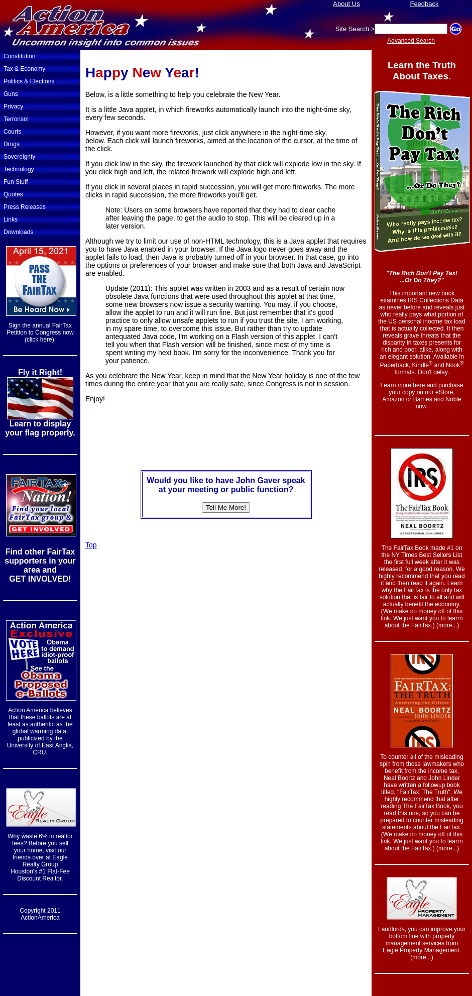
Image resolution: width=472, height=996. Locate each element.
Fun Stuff (40, 180)
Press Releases (40, 205)
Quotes (40, 193)
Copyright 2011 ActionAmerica (40, 914)
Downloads (18, 232)
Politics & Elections (40, 80)
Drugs (40, 143)
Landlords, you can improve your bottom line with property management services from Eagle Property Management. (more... (421, 943)
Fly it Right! (40, 372)
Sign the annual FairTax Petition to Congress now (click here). (40, 332)
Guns (40, 92)
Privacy (40, 105)
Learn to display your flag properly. (40, 428)
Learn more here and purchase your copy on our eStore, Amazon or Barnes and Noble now (422, 396)
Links (40, 218)
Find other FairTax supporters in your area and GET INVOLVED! (40, 565)
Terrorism (40, 118)
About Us (346, 4)
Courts (40, 130)
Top (91, 545)
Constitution (40, 55)
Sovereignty (40, 155)
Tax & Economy (40, 67)
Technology (40, 168)
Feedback (424, 4)
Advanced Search (411, 40)
